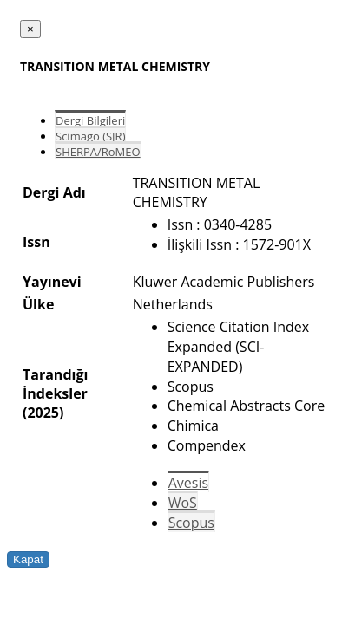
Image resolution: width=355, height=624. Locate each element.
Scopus (191, 522)
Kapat (28, 559)
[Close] (30, 29)
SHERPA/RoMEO (98, 151)
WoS (182, 502)
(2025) (43, 412)
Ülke (38, 304)
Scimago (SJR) (90, 136)
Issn (36, 241)
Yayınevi (52, 281)
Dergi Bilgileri (90, 120)
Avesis (188, 482)
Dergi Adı (54, 192)
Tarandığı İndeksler (55, 384)
